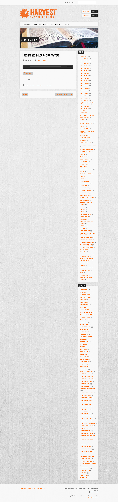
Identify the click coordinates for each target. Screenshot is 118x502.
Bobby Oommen (85, 295)
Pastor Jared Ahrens (86, 393)
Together (83, 263)
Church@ (83, 140)
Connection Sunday (86, 149)
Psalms (82, 209)
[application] (48, 67)
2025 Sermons (84, 106)
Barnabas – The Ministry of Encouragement (88, 122)
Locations (31, 488)
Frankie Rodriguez (86, 337)
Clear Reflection (85, 142)
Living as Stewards (86, 190)
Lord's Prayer (84, 193)
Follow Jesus (84, 161)
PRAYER (82, 207)
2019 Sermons (32, 85)
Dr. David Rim (84, 322)
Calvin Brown (84, 304)
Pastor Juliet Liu (85, 413)
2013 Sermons (84, 73)
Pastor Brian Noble (86, 379)
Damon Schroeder (86, 314)
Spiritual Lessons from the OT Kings (87, 234)
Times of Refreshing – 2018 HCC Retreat (87, 259)
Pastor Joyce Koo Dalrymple (86, 410)
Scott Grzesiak (85, 468)
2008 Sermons (84, 61)
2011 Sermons (84, 68)
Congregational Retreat (88, 145)
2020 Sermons (84, 90)
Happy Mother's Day (86, 169)
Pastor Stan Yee (85, 446)
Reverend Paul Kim (86, 459)
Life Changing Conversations (85, 182)
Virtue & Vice (84, 275)
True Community (85, 268)
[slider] (69, 66)
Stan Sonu (83, 473)
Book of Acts (84, 128)
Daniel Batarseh (85, 317)
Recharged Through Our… (64, 94)
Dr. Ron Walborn (85, 327)
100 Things (83, 56)
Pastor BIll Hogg (85, 374)
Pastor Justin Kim (85, 416)
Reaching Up (84, 219)
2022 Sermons (84, 95)
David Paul (83, 319)
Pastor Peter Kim (85, 431)
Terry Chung (84, 475)
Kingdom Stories (85, 174)
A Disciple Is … (84, 113)
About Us (23, 488)
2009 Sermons (84, 63)
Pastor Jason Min (85, 395)
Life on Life (83, 185)
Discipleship (84, 156)
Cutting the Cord (85, 151)
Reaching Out (84, 217)
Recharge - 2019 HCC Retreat (44, 85)
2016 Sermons (84, 81)
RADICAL (82, 212)
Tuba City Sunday (85, 270)
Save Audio (28, 73)
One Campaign (84, 200)
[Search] (87, 2)
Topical (82, 265)
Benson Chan (84, 290)
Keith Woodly (84, 361)
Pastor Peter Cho (86, 428)
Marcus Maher (84, 366)
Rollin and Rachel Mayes (88, 464)
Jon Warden (84, 349)
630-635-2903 (94, 492)
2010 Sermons (84, 66)
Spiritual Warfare (86, 237)
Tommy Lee (83, 478)
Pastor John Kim (85, 404)
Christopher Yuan (86, 312)
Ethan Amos (84, 334)
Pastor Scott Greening (87, 440)
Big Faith (83, 126)
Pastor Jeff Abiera (86, 398)
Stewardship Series (86, 240)
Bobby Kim (83, 292)
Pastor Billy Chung (86, 376)
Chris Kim (83, 307)
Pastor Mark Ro (85, 421)
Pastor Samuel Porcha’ (87, 436)
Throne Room (84, 256)
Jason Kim (83, 339)
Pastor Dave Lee (85, 386)
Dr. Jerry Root (84, 324)
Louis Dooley (84, 364)
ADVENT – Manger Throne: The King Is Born (88, 103)
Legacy (82, 179)
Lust (25, 94)
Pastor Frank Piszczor (87, 388)
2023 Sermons (84, 98)
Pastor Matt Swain (86, 426)
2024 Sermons (84, 100)
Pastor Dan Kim (85, 384)
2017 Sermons (84, 83)
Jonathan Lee (84, 351)
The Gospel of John (86, 247)
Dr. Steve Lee (84, 329)
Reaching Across (85, 214)
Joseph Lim (83, 354)
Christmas (83, 135)
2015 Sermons (84, 78)
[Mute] (66, 67)
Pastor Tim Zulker (86, 449)
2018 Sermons (84, 85)
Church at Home (85, 137)
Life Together (84, 188)
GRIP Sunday (84, 166)
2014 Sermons (84, 76)
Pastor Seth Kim (42, 60)
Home (66, 2)
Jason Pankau (84, 342)
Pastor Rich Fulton (86, 433)
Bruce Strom (84, 302)
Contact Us (72, 2)
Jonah (82, 171)
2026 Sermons (84, 109)
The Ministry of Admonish (85, 250)
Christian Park (84, 309)
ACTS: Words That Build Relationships (87, 116)
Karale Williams (85, 359)
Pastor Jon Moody (86, 407)
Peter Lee (83, 454)
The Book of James (86, 245)
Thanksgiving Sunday (87, 242)
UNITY (81, 273)
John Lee (82, 347)
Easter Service (84, 159)
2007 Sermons (84, 58)
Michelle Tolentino (86, 371)
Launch (82, 176)
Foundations (84, 164)
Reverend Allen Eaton (87, 456)
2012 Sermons (84, 71)
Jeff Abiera (83, 344)
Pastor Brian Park (86, 381)
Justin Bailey (84, 356)
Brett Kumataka (85, 297)
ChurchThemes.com (93, 498)
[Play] (24, 67)
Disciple (82, 154)
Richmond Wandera (86, 461)
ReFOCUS (82, 226)
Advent (82, 119)
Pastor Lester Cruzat (87, 418)
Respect (82, 228)
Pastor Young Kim (86, 451)
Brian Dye (83, 300)
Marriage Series (85, 195)
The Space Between (86, 254)
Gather (83, 110)
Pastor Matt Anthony (87, 423)
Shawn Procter (85, 470)
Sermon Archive (29, 40)
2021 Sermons (84, 93)
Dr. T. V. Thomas (85, 332)
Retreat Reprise (85, 231)
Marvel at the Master (87, 198)
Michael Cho (84, 369)
